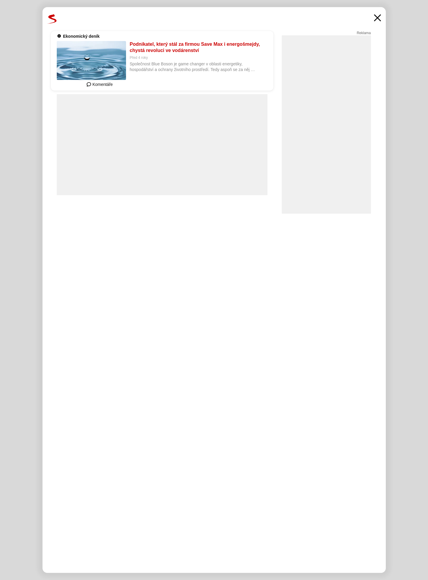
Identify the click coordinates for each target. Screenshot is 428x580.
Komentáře (99, 84)
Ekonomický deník (81, 36)
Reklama (364, 33)
